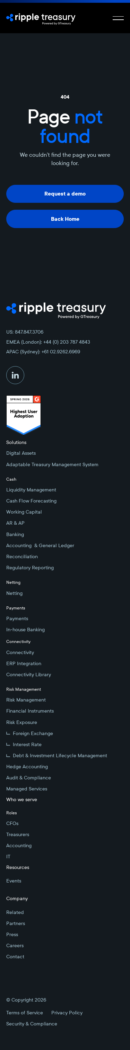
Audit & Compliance (28, 778)
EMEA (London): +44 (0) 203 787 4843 (48, 342)
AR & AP (15, 523)
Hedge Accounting (27, 766)
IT (8, 856)
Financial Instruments (30, 711)
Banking (15, 534)
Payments (17, 618)
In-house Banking (25, 629)
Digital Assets (21, 453)
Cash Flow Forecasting (31, 501)
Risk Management (26, 700)
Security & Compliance (31, 1024)
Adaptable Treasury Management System (52, 464)
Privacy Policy (67, 1013)
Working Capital (24, 512)
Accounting (19, 845)
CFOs (12, 823)
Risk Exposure (21, 722)
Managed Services (26, 789)
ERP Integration (23, 663)
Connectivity (20, 652)
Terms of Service (24, 1013)
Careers (15, 945)
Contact (15, 956)
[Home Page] (41, 18)
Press (12, 934)
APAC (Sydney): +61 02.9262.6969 (43, 352)
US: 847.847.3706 (24, 332)
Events (13, 881)
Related (15, 912)
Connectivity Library (28, 674)
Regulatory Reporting (30, 567)
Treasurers (17, 834)
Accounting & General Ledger (40, 545)
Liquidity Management (31, 490)
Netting (14, 593)
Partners (15, 923)
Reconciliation (22, 556)
